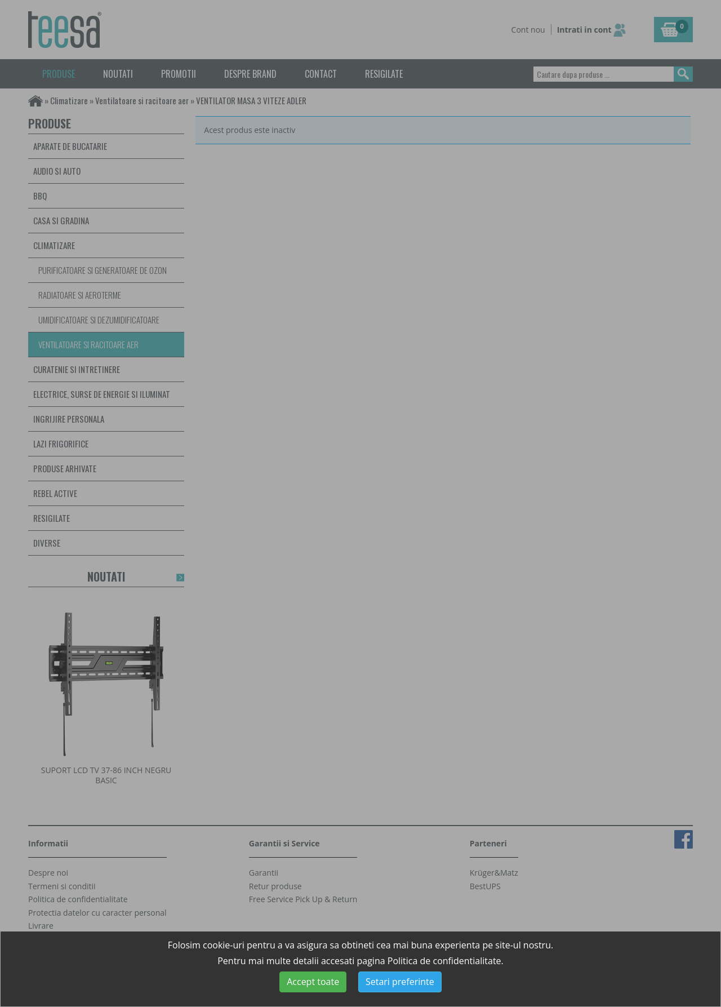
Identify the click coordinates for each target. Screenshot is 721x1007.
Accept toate (313, 981)
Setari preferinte (400, 981)
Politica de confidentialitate (444, 961)
